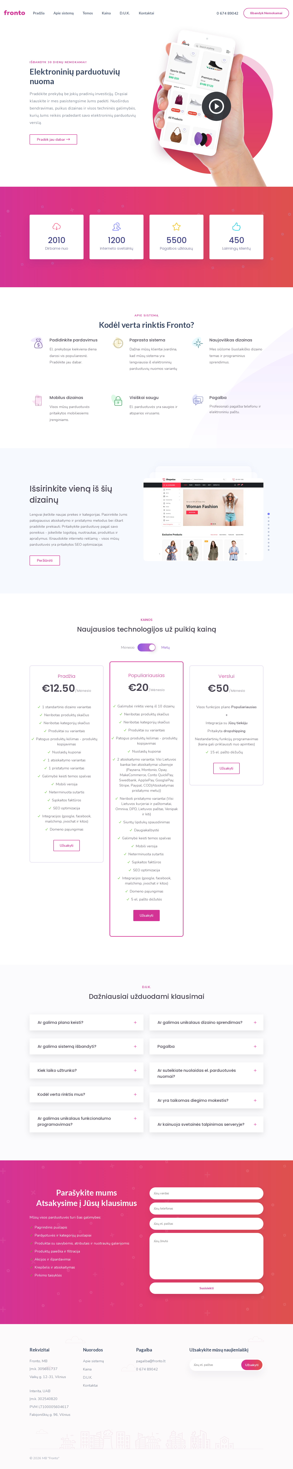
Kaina (106, 13)
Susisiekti (206, 1288)
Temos (88, 13)
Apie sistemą (64, 13)
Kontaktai (146, 13)
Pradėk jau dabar (53, 139)
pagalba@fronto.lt (150, 1361)
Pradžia (39, 13)
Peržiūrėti (45, 560)
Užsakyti (66, 845)
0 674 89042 (147, 1369)
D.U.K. (125, 13)
